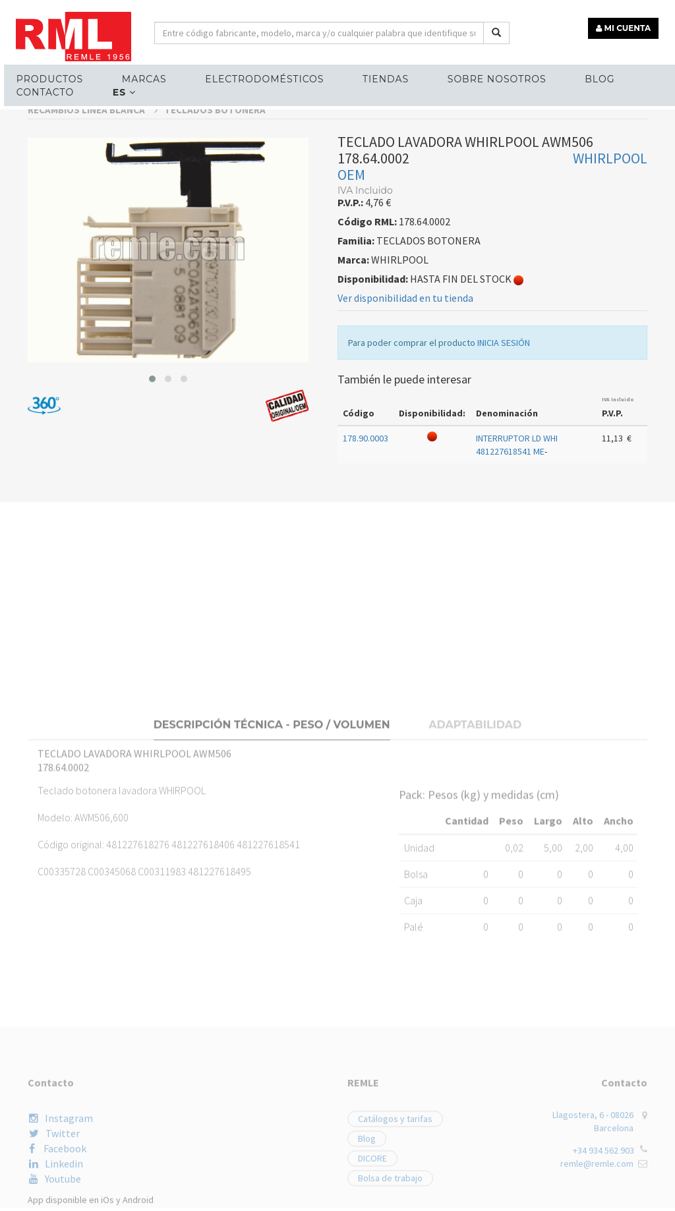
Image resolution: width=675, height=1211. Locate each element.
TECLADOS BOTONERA (215, 248)
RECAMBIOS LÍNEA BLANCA (93, 248)
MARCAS (134, 76)
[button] (152, 517)
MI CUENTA (626, 25)
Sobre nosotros (473, 76)
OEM (351, 313)
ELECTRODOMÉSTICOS (250, 76)
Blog (572, 76)
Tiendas (366, 76)
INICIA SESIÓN (503, 482)
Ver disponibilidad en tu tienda (405, 436)
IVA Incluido (618, 538)
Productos (44, 76)
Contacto (40, 90)
